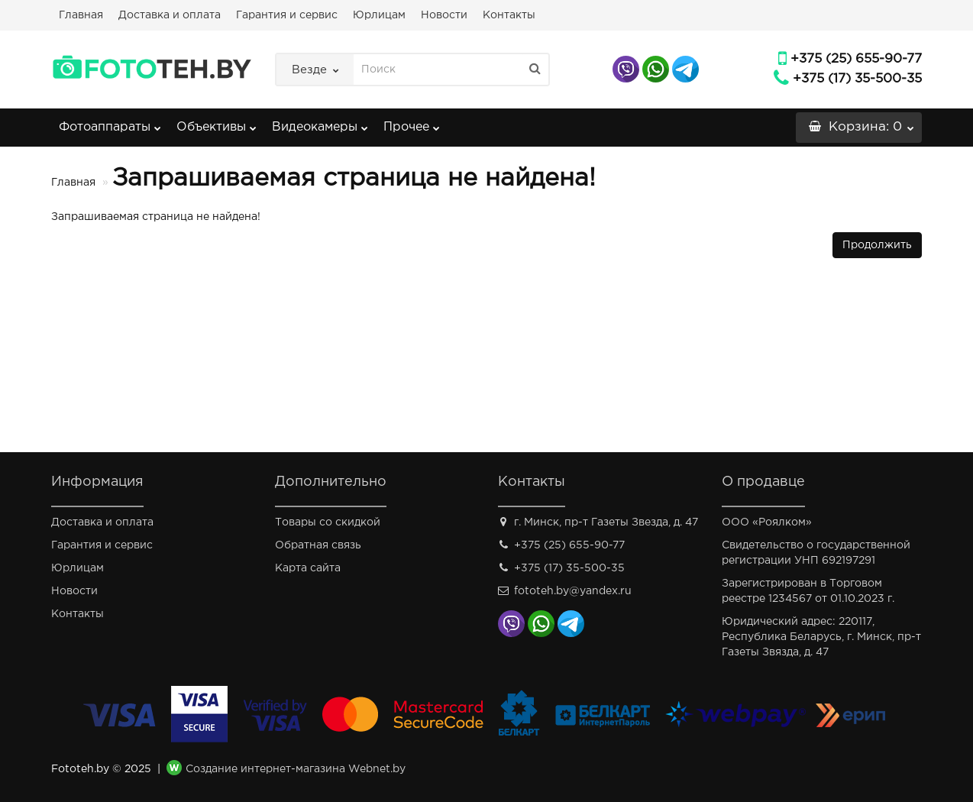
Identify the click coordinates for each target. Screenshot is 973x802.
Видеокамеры (320, 122)
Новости (444, 15)
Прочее (411, 122)
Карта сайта (308, 568)
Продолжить (877, 245)
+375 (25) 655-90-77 (856, 59)
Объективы (216, 122)
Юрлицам (379, 15)
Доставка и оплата (169, 15)
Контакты (509, 15)
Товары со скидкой (327, 522)
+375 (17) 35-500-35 (857, 79)
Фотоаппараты (110, 122)
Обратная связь (318, 545)
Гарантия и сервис (287, 15)
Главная (81, 15)
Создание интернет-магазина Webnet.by (296, 769)
